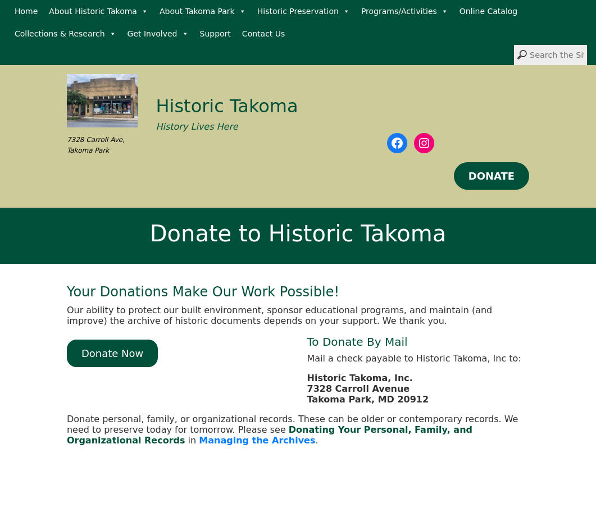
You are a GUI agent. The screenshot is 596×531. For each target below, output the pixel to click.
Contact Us (263, 33)
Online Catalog (488, 11)
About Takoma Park (203, 11)
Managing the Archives (257, 440)
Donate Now (112, 353)
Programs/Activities (404, 11)
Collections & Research (65, 33)
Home (26, 11)
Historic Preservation (303, 11)
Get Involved (158, 33)
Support (215, 33)
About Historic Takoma (98, 11)
